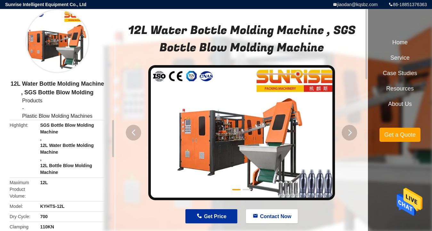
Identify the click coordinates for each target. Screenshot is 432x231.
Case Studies (400, 73)
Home (400, 42)
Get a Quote (400, 135)
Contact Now (275, 216)
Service (400, 58)
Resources (400, 88)
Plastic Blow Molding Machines (57, 116)
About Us (400, 104)
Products (32, 100)
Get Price (215, 216)
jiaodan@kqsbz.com (357, 4)
